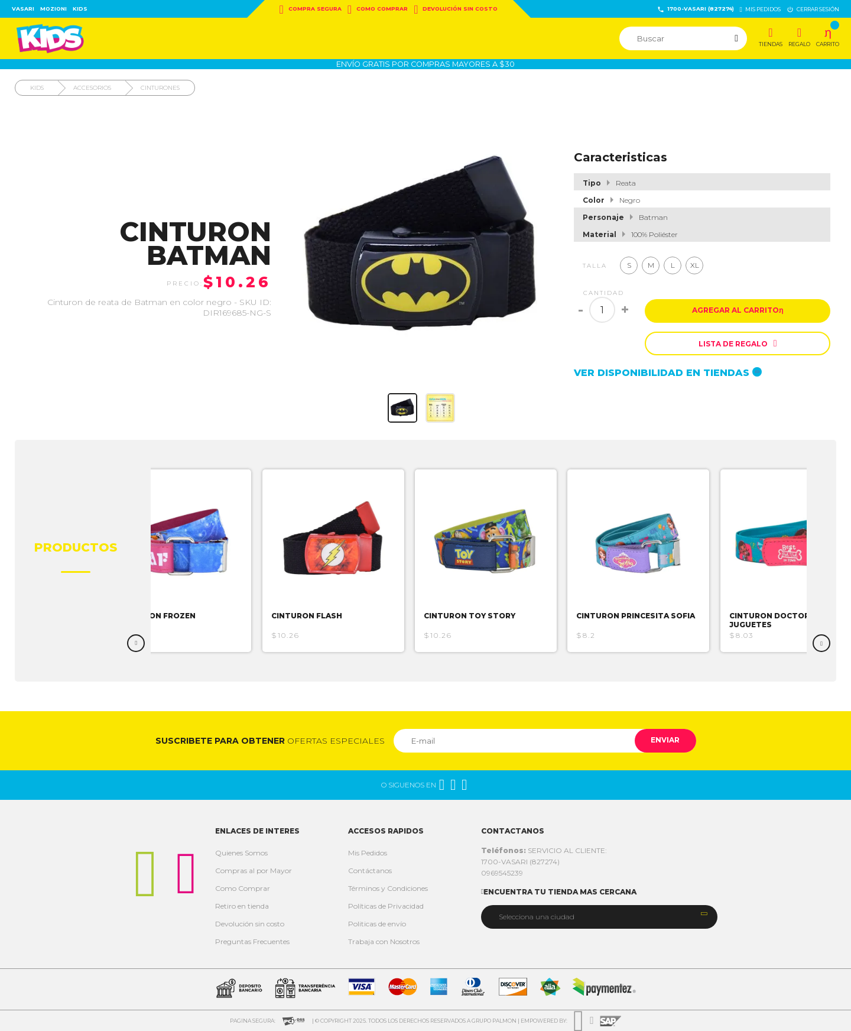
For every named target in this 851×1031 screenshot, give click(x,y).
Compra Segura (311, 9)
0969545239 (502, 872)
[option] (185, 560)
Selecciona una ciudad (536, 916)
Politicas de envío (377, 923)
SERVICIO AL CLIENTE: (544, 850)
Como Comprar (377, 9)
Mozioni (53, 8)
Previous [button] (136, 643)
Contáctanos (370, 870)
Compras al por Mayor (253, 870)
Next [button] (821, 643)
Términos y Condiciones (388, 888)
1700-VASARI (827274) (695, 9)
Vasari (23, 8)
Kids (80, 8)
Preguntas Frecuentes (252, 941)
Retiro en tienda (242, 906)
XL (694, 265)
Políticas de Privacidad (386, 906)
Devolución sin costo (456, 9)
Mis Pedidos (367, 852)
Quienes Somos (241, 852)
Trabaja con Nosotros (384, 941)
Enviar (663, 740)
